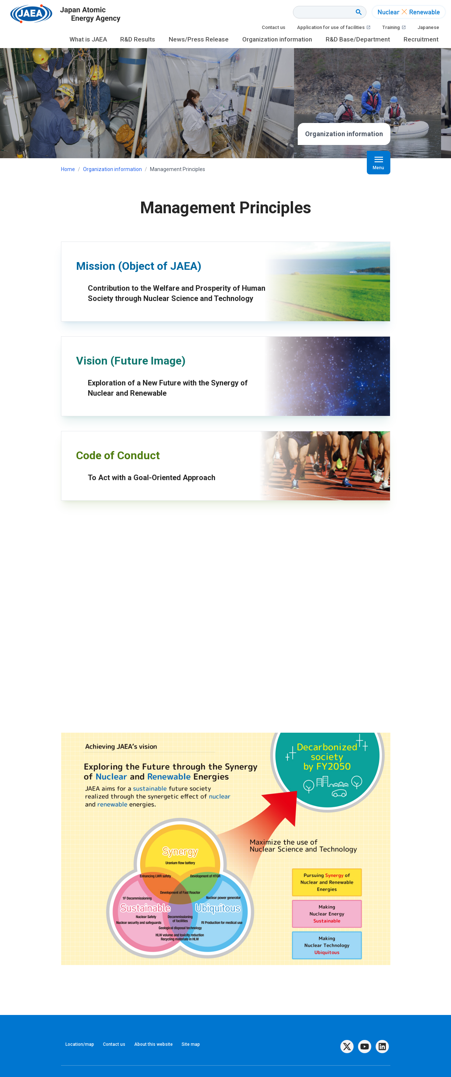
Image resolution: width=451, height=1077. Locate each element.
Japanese (428, 27)
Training (394, 27)
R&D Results (137, 39)
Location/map (79, 1044)
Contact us (273, 27)
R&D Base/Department (358, 39)
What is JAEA (88, 39)
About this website (153, 1044)
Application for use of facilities (334, 27)
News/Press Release (199, 39)
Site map (191, 1044)
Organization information (277, 39)
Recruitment (421, 39)
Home (68, 169)
